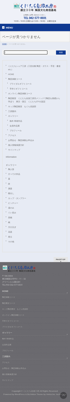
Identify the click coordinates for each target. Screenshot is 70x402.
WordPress (20, 394)
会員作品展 (15, 125)
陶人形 (11, 169)
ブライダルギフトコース (21, 83)
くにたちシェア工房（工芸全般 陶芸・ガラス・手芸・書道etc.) (34, 68)
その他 (11, 241)
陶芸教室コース (8, 303)
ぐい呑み (12, 212)
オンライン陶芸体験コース (20, 93)
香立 (10, 236)
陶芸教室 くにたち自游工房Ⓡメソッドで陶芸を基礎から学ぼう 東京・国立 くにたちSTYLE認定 (34, 100)
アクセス (12, 135)
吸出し (11, 193)
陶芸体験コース (15, 79)
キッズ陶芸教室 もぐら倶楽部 (22, 106)
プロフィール (16, 130)
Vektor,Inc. (51, 394)
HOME (11, 74)
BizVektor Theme (35, 394)
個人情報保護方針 (16, 145)
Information (11, 157)
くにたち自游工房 (31, 391)
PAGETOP (61, 259)
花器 (10, 231)
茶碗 (10, 217)
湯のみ (11, 207)
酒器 (10, 188)
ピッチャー (13, 203)
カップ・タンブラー (17, 198)
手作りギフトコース (19, 88)
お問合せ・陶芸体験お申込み (21, 140)
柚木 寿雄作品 (16, 121)
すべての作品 (14, 174)
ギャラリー (13, 116)
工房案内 (12, 111)
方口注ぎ (12, 227)
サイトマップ (14, 149)
